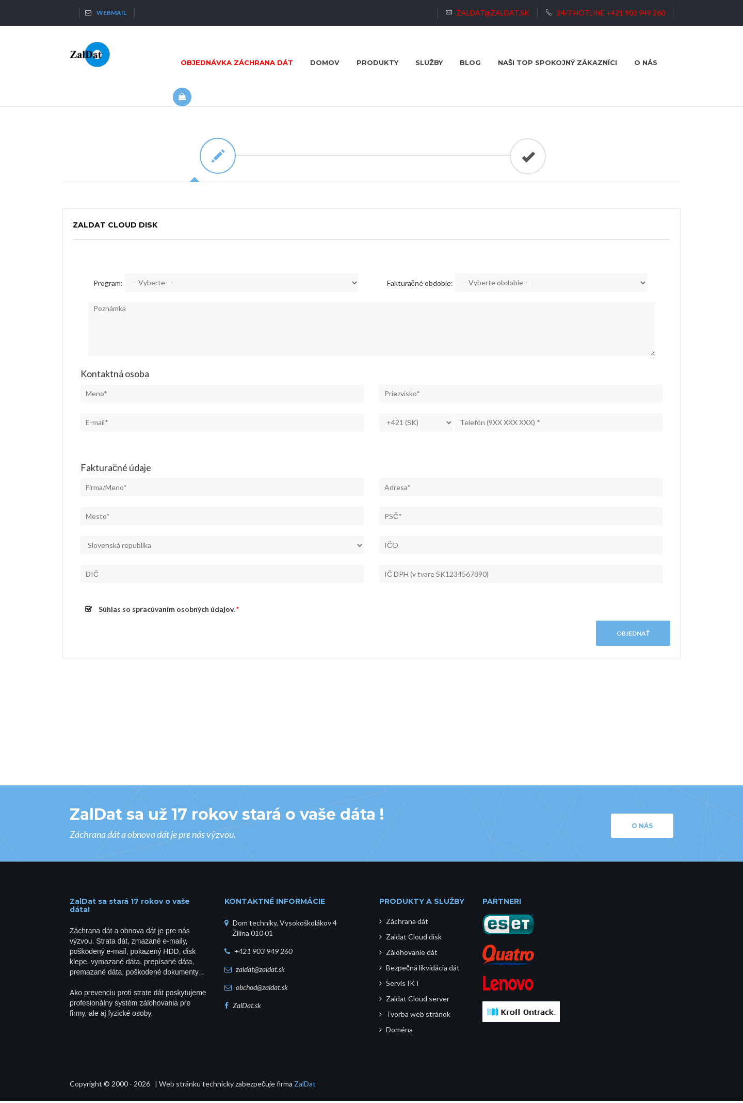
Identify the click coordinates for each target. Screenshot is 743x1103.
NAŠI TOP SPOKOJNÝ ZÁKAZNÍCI (557, 62)
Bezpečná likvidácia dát (419, 969)
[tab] (217, 156)
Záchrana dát (403, 923)
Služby (429, 62)
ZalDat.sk (247, 1007)
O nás (642, 828)
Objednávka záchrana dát (237, 62)
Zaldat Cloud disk (410, 938)
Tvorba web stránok (414, 1016)
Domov (325, 62)
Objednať (633, 635)
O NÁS (645, 62)
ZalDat (305, 1085)
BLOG (470, 62)
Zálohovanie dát (408, 954)
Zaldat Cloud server (414, 1000)
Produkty (377, 62)
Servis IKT (399, 985)
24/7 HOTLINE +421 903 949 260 (605, 12)
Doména (396, 1031)
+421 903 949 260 (263, 953)
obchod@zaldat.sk (262, 989)
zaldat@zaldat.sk (487, 12)
